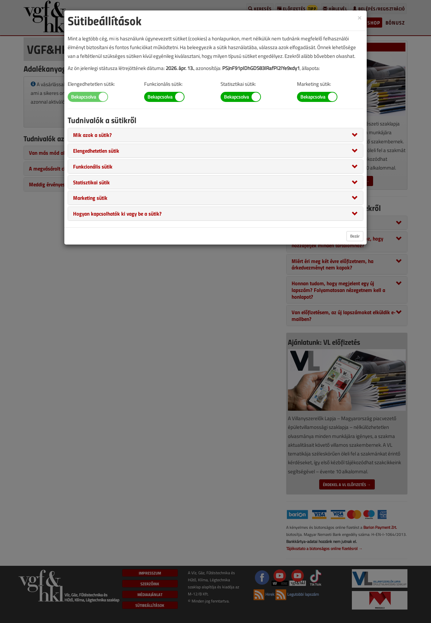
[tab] (215, 135)
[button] (92, 134)
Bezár (355, 236)
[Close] (360, 17)
